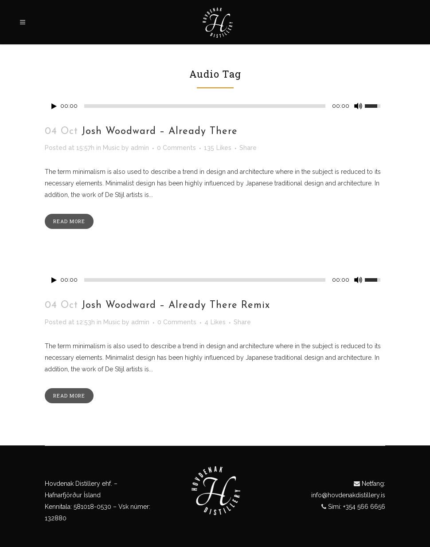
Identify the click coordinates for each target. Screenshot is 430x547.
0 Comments (176, 147)
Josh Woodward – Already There (160, 131)
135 (217, 148)
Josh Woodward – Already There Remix (176, 305)
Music (111, 147)
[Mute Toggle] (358, 106)
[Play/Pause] (54, 106)
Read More (69, 221)
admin (140, 147)
